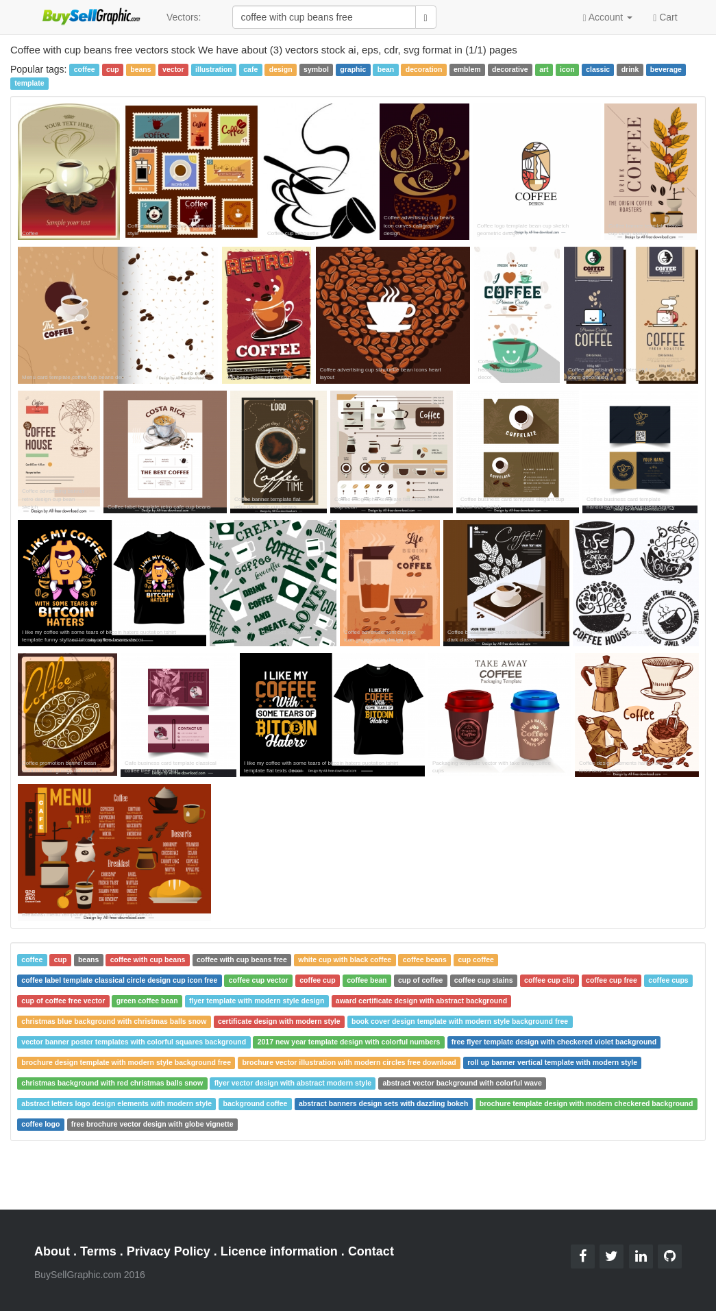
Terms (98, 1251)
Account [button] (607, 17)
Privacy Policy (168, 1251)
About (52, 1251)
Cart (665, 16)
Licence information (279, 1251)
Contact (371, 1251)
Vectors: (183, 17)
